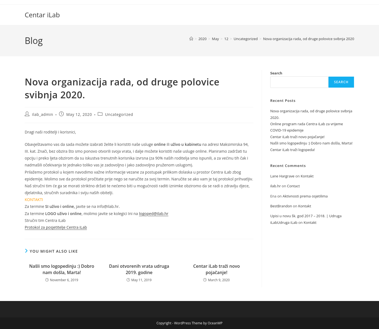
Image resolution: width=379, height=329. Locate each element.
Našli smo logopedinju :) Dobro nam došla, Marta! (61, 269)
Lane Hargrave (282, 176)
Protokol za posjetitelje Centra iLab (56, 227)
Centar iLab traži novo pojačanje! (216, 269)
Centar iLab (42, 14)
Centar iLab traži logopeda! (292, 149)
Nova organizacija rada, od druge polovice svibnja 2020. (309, 38)
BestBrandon (281, 205)
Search (276, 73)
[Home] (191, 38)
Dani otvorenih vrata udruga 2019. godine (139, 269)
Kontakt (307, 176)
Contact (293, 185)
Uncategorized (119, 114)
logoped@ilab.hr (153, 213)
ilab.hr (275, 185)
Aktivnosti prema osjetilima (305, 196)
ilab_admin (42, 114)
